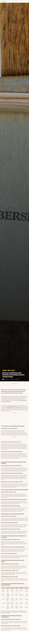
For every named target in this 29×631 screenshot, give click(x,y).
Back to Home (4, 1)
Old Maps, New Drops (8, 568)
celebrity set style (11, 533)
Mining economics (4, 433)
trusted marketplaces (4, 623)
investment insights (4, 511)
